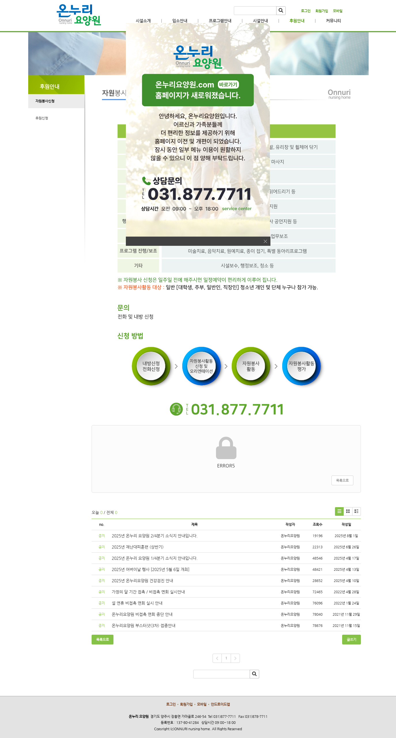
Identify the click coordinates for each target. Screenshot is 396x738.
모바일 (337, 11)
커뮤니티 (333, 20)
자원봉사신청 (44, 101)
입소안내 (179, 20)
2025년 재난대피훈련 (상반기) (138, 547)
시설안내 (260, 20)
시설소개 (143, 20)
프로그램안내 (220, 20)
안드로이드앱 (220, 704)
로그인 (305, 11)
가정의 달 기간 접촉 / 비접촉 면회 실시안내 (148, 591)
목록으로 (342, 480)
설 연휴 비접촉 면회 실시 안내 (137, 603)
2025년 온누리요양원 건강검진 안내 (142, 580)
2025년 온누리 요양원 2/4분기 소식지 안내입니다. (155, 535)
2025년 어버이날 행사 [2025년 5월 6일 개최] (151, 569)
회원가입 (321, 11)
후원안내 (296, 20)
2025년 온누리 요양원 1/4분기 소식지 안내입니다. (155, 558)
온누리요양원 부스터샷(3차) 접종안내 (143, 625)
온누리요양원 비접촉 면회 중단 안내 (142, 614)
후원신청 (41, 118)
